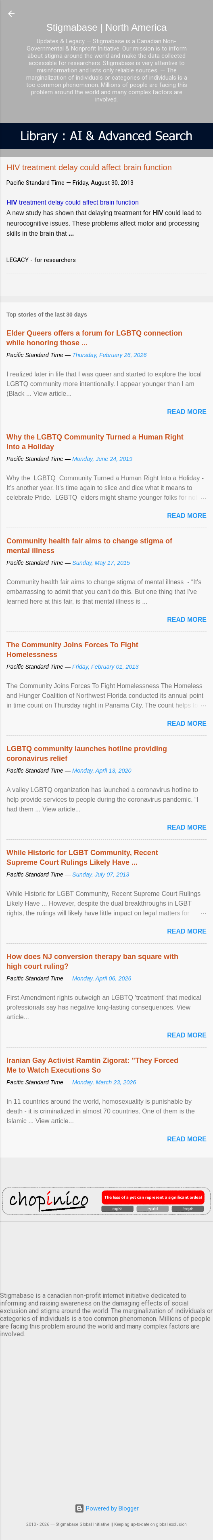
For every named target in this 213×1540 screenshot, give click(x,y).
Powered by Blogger (107, 1508)
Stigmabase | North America (106, 27)
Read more (187, 411)
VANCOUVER (106, 1255)
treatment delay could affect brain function (72, 202)
